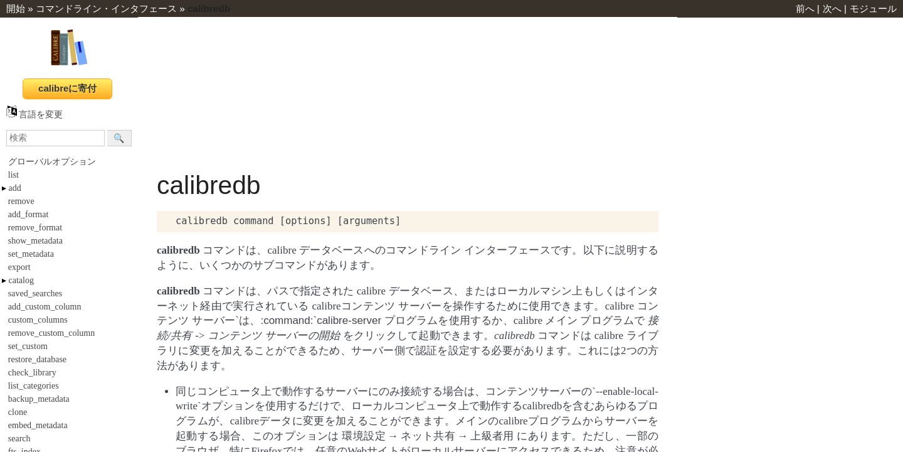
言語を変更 (34, 114)
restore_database (37, 359)
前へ (805, 8)
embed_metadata (38, 425)
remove (21, 201)
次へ (832, 8)
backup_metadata (39, 399)
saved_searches (35, 293)
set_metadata (31, 254)
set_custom (28, 346)
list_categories (33, 385)
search (19, 438)
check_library (32, 372)
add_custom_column (45, 306)
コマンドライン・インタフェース (106, 8)
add (15, 188)
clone (17, 412)
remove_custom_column (51, 333)
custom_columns (38, 320)
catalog (21, 280)
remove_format (35, 227)
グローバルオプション (52, 161)
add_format (28, 214)
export (19, 267)
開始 (15, 8)
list (13, 175)
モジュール (873, 8)
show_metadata (35, 240)
